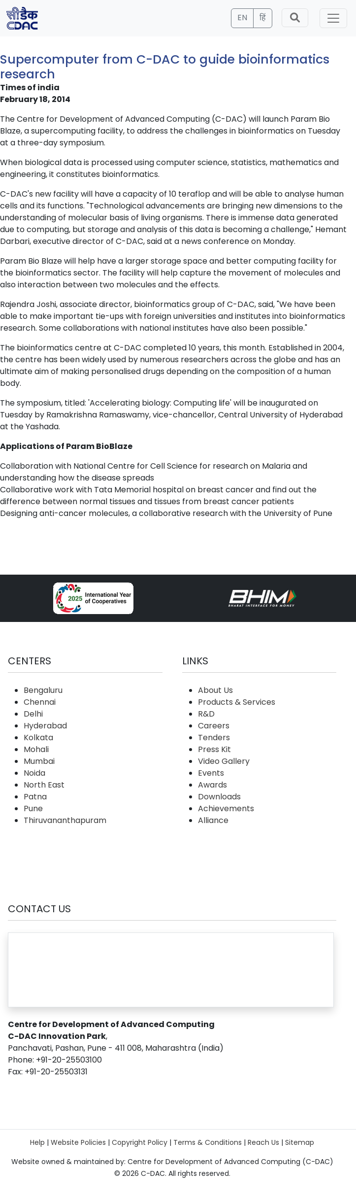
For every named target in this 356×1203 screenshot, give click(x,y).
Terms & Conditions (207, 1142)
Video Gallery (224, 761)
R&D (206, 714)
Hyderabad (45, 725)
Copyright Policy (139, 1142)
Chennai (40, 702)
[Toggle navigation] (333, 18)
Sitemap (299, 1142)
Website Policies (78, 1142)
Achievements (226, 808)
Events (211, 773)
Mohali (36, 749)
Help (37, 1142)
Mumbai (39, 761)
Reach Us (263, 1142)
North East (44, 785)
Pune (33, 808)
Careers (213, 725)
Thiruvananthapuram (65, 820)
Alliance (213, 820)
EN (242, 17)
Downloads (219, 796)
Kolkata (38, 737)
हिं (262, 17)
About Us (215, 690)
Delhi (33, 714)
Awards (212, 785)
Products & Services (236, 702)
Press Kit (214, 749)
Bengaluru (43, 690)
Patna (35, 796)
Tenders (214, 737)
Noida (34, 773)
